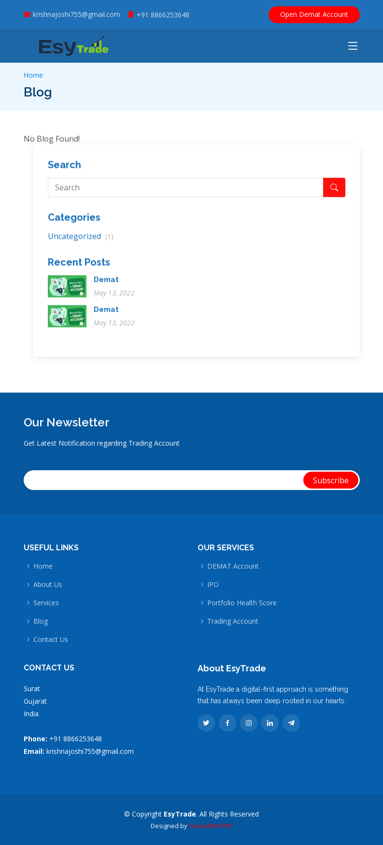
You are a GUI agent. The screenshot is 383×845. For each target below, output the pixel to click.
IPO (213, 584)
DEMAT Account (233, 566)
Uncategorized (80, 238)
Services (46, 603)
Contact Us (50, 639)
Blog (40, 621)
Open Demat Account (314, 14)
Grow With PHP (211, 825)
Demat (106, 282)
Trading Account (232, 621)
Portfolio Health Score (242, 603)
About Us (47, 584)
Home (33, 75)
